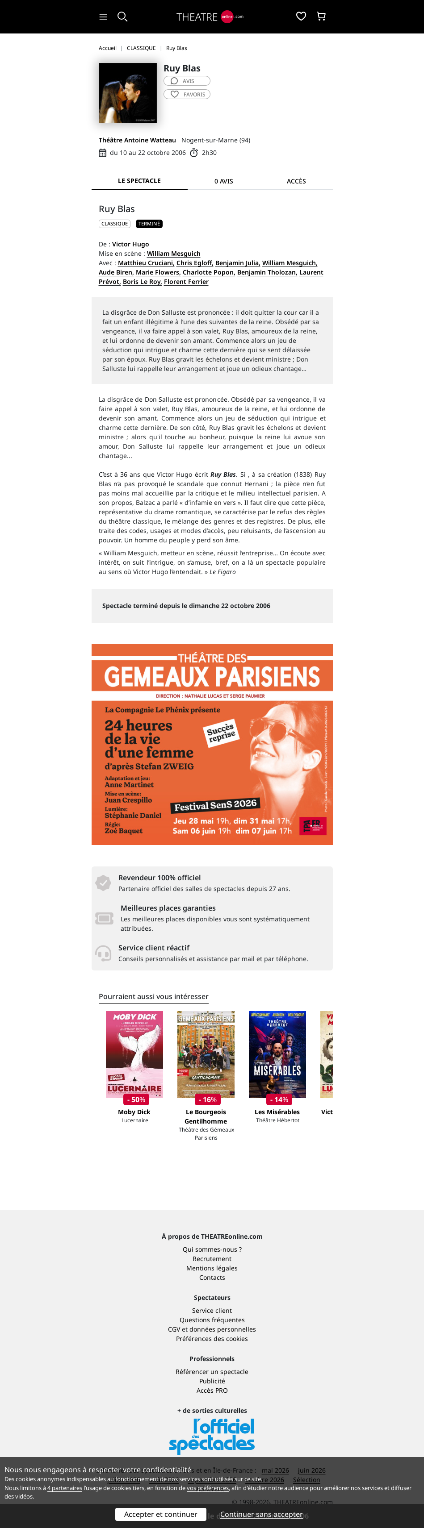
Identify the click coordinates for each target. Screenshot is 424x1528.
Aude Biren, (116, 272)
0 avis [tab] (223, 181)
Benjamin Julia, (237, 262)
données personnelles (222, 1329)
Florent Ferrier (186, 281)
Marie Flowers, (158, 272)
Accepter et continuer (160, 1514)
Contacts (212, 1277)
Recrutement (212, 1258)
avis (182, 81)
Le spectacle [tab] (139, 180)
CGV (174, 1329)
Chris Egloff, (195, 262)
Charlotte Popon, (209, 272)
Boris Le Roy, (142, 281)
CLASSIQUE (114, 223)
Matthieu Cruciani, (146, 262)
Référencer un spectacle (212, 1371)
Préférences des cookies (212, 1338)
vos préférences (208, 1488)
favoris (188, 94)
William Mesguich (174, 253)
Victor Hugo (130, 244)
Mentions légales (212, 1268)
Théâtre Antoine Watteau (137, 140)
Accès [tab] (296, 181)
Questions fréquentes (212, 1320)
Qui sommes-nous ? (212, 1249)
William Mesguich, (290, 262)
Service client (212, 1310)
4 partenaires (64, 1488)
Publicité (212, 1381)
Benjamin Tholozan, (267, 272)
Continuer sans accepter (261, 1514)
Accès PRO (212, 1390)
